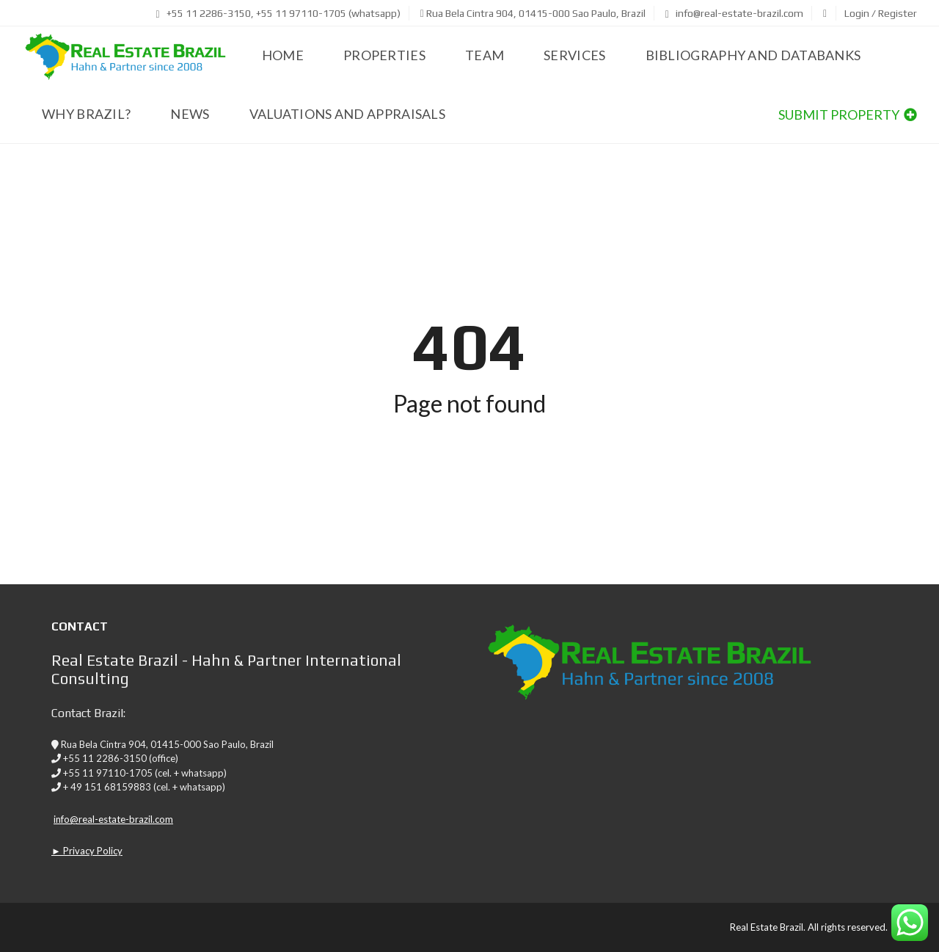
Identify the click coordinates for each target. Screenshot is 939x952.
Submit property (847, 114)
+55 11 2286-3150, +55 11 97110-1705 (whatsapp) (278, 13)
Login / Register (880, 13)
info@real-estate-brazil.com (734, 13)
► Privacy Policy (87, 851)
